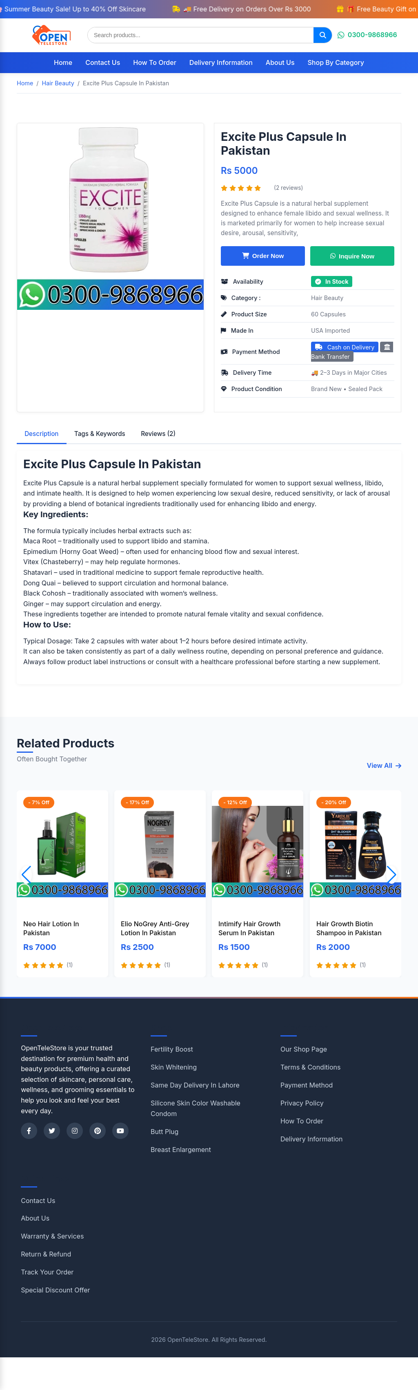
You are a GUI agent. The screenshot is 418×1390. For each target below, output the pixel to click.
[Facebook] (29, 1131)
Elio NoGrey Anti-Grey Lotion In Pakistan (155, 928)
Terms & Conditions (310, 1067)
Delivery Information (221, 62)
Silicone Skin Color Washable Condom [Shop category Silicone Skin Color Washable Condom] (195, 1108)
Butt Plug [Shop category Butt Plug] (164, 1132)
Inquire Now (352, 255)
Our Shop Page (303, 1049)
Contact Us (102, 62)
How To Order (154, 62)
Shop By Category (336, 62)
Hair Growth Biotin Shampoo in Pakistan (349, 928)
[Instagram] (75, 1131)
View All (384, 765)
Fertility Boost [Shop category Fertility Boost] (172, 1049)
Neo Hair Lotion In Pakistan (51, 928)
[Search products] (201, 35)
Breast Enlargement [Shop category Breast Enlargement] (181, 1149)
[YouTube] (120, 1131)
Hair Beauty (327, 297)
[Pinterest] (97, 1131)
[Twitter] (52, 1131)
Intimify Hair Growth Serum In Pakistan (249, 928)
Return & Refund (46, 1254)
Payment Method (306, 1085)
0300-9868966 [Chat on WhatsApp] (367, 35)
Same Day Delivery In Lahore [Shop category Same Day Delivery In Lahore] (195, 1085)
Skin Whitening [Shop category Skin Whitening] (174, 1067)
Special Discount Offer (55, 1290)
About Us (280, 62)
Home (63, 62)
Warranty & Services (52, 1236)
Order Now (263, 255)
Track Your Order (47, 1272)
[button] (391, 875)
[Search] (323, 35)
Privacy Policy (302, 1103)
